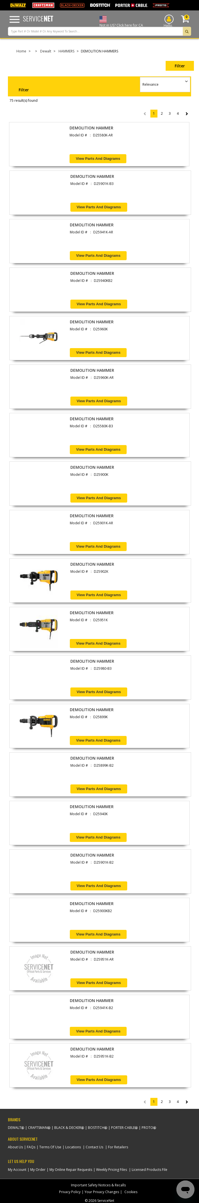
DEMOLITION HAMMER (91, 128)
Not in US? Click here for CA (121, 25)
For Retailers (118, 1147)
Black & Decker (67, 1127)
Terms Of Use (50, 1147)
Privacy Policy (70, 1191)
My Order (38, 1169)
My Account (17, 1169)
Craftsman (37, 1127)
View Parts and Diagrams (98, 158)
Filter (180, 65)
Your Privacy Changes (102, 1191)
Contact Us (94, 1147)
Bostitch (96, 1127)
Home (21, 51)
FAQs (31, 1147)
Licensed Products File (149, 1169)
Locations (73, 1147)
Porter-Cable (123, 1127)
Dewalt (45, 51)
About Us (15, 1147)
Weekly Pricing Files (111, 1169)
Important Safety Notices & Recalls (98, 1185)
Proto (147, 1127)
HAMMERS (66, 51)
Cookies (130, 1191)
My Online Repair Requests (70, 1169)
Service (38, 18)
